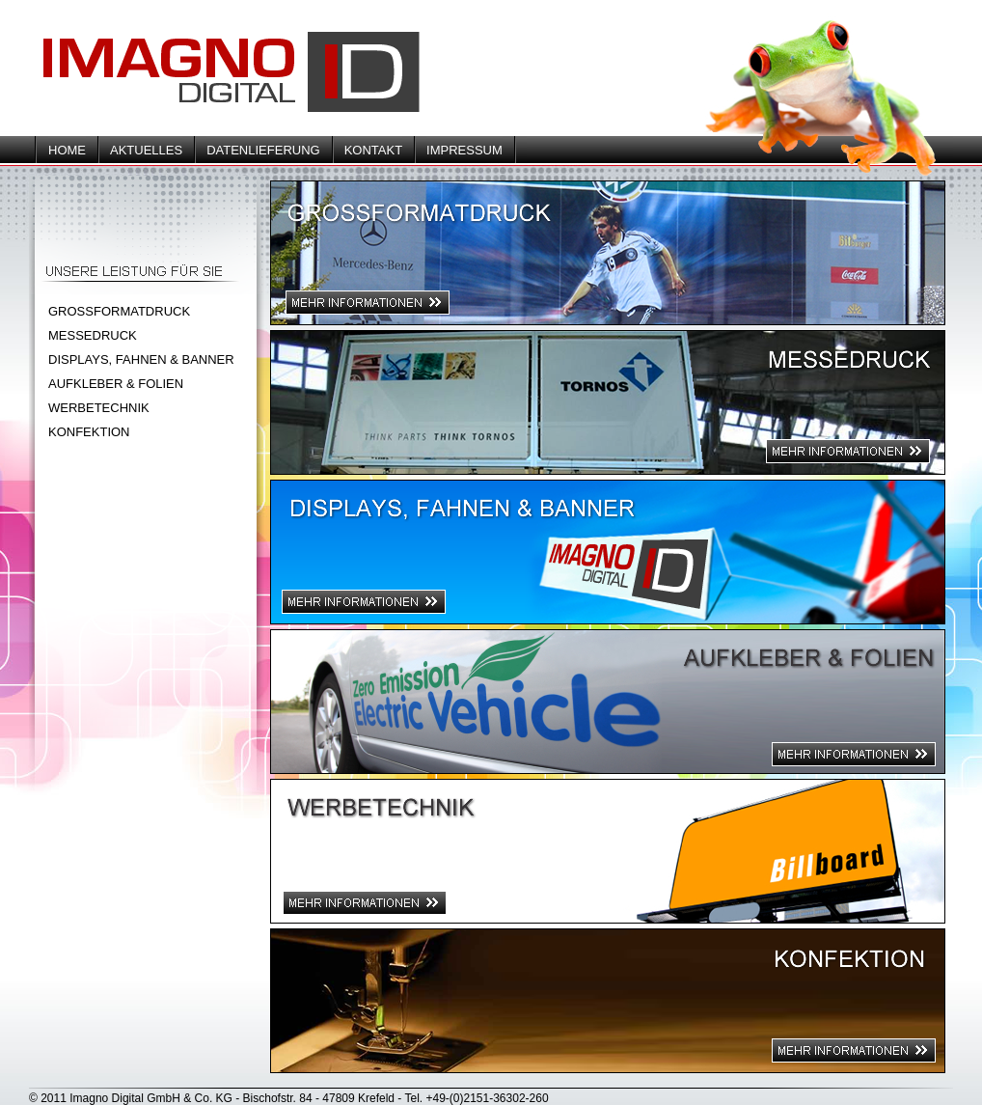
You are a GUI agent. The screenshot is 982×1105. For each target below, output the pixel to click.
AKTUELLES (146, 150)
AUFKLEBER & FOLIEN (115, 383)
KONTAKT (373, 150)
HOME (67, 150)
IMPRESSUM (464, 150)
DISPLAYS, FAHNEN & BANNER (141, 359)
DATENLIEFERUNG (263, 150)
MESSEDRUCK (92, 335)
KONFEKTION (89, 432)
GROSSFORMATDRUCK (119, 311)
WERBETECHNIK (99, 408)
